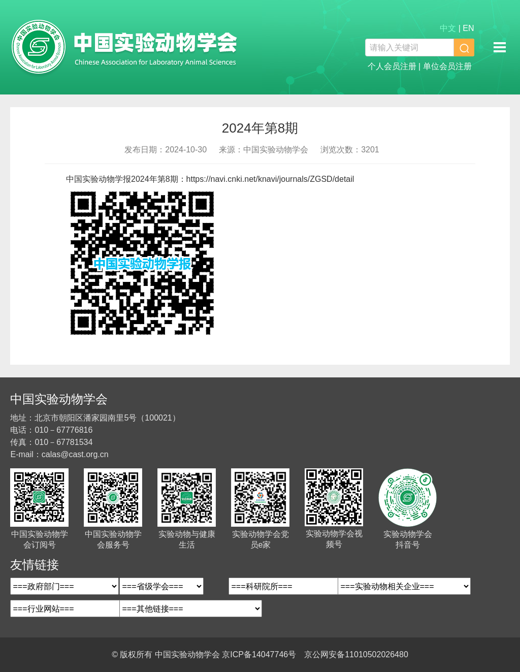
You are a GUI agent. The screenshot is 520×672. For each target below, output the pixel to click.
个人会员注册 (392, 66)
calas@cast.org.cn (75, 454)
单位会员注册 (447, 66)
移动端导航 (500, 47)
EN (468, 28)
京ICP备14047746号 (259, 654)
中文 (448, 28)
